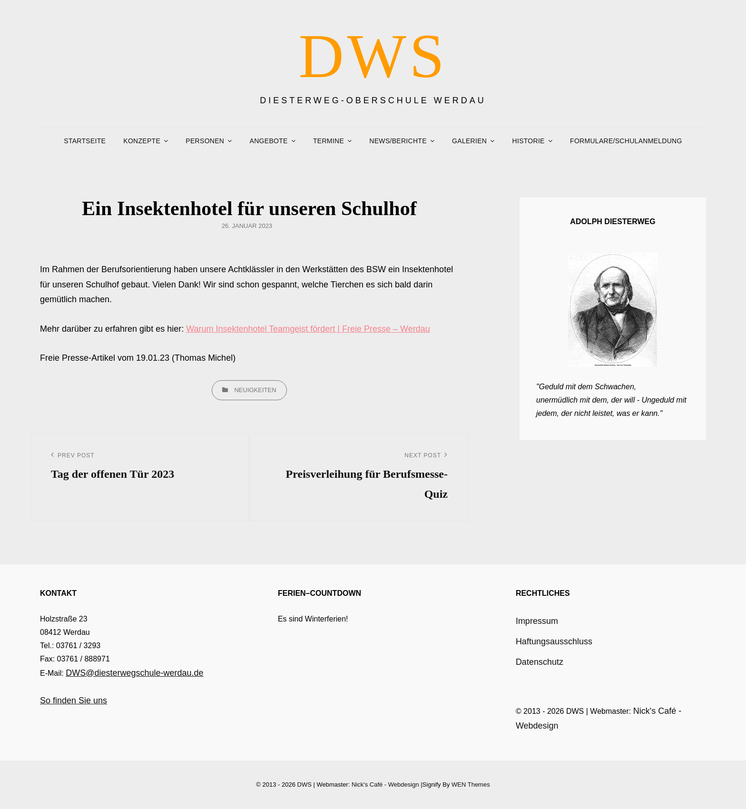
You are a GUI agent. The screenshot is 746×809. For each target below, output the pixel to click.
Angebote (269, 141)
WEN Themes (471, 784)
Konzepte (141, 141)
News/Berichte (397, 141)
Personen (205, 141)
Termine (328, 141)
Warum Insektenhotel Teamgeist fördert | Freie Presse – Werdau (308, 329)
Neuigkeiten (255, 390)
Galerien (469, 141)
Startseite (85, 141)
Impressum (537, 621)
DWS (373, 56)
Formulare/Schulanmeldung (626, 141)
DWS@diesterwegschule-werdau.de (134, 673)
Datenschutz (539, 662)
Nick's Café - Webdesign (385, 784)
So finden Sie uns (73, 700)
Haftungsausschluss (554, 641)
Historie (528, 141)
